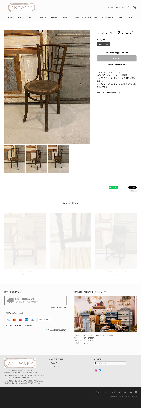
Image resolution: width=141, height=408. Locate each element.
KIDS (65, 17)
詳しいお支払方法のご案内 (57, 330)
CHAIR (10, 17)
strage (32, 17)
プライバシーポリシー (101, 392)
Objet (120, 17)
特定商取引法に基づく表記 (118, 392)
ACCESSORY (87, 17)
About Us (120, 8)
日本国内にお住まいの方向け (117, 64)
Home (110, 8)
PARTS (43, 17)
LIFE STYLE (98, 17)
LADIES (76, 17)
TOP (90, 392)
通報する (133, 191)
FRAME (54, 17)
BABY (131, 17)
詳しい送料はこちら (59, 307)
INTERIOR (109, 17)
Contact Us (55, 366)
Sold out (117, 58)
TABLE (21, 17)
